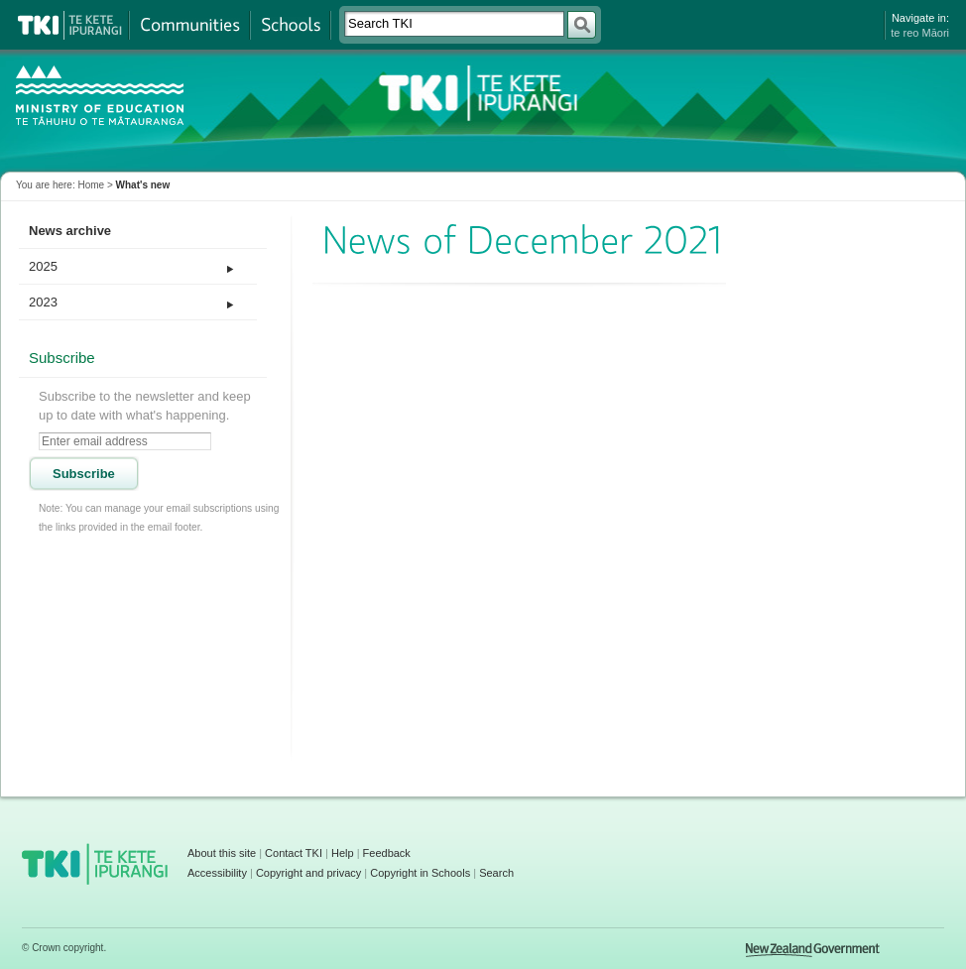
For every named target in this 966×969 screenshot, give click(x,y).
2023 (43, 302)
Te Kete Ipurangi (70, 25)
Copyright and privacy (308, 873)
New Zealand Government (813, 950)
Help (342, 853)
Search (496, 873)
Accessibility (217, 873)
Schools (290, 25)
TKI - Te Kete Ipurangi (476, 92)
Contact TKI (293, 853)
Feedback (387, 853)
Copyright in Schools (420, 873)
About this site (221, 853)
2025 (43, 266)
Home (90, 185)
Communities (189, 25)
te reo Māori (920, 33)
